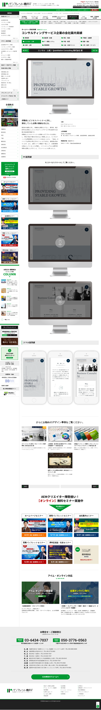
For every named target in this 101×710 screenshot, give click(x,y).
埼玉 (2, 135)
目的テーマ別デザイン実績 (8, 65)
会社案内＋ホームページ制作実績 (9, 52)
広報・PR (56, 21)
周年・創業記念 (83, 21)
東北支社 (3, 132)
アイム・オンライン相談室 (50, 688)
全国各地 (83, 23)
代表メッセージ (64, 692)
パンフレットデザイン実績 (8, 47)
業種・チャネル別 (5, 76)
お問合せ (95, 10)
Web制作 (3, 31)
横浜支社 (3, 141)
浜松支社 (3, 144)
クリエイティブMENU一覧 (8, 96)
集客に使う (4, 85)
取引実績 (63, 10)
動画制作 (3, 33)
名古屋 (26, 663)
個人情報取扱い (82, 690)
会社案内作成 (4, 20)
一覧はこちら (7, 319)
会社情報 (58, 10)
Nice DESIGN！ (58, 23)
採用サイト (86, 10)
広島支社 (3, 150)
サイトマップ (81, 696)
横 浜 (26, 658)
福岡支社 (3, 153)
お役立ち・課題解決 (9, 272)
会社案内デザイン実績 (6, 44)
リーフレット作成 (5, 28)
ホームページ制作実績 (47, 13)
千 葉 (26, 656)
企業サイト (80, 10)
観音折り (51, 23)
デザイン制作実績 (6, 41)
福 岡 (26, 668)
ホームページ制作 (5, 55)
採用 (50, 21)
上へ (98, 704)
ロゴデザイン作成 (5, 35)
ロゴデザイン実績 (5, 57)
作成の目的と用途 (6, 68)
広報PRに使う (4, 78)
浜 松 (26, 661)
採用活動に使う (5, 74)
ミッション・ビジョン (71, 10)
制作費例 (46, 690)
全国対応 (3, 156)
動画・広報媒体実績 (6, 59)
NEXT (94, 50)
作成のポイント (5, 16)
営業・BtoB (43, 21)
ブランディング (5, 80)
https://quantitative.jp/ (75, 143)
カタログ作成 (4, 24)
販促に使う (4, 87)
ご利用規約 (81, 694)
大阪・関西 (76, 23)
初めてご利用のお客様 (49, 686)
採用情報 (63, 694)
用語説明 (46, 696)
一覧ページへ (15, 38)
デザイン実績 (37, 13)
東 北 (26, 651)
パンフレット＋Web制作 (7, 26)
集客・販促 (63, 21)
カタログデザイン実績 (6, 49)
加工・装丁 (43, 23)
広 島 (26, 665)
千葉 (2, 138)
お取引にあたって (48, 692)
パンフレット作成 (5, 22)
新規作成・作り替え (6, 82)
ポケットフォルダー (93, 21)
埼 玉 (26, 654)
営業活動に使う (5, 72)
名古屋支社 (4, 147)
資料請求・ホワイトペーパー (85, 688)
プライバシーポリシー (83, 692)
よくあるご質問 (47, 694)
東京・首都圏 (68, 23)
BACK (26, 50)
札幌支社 (3, 129)
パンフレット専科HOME (26, 13)
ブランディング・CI (72, 21)
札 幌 (26, 649)
